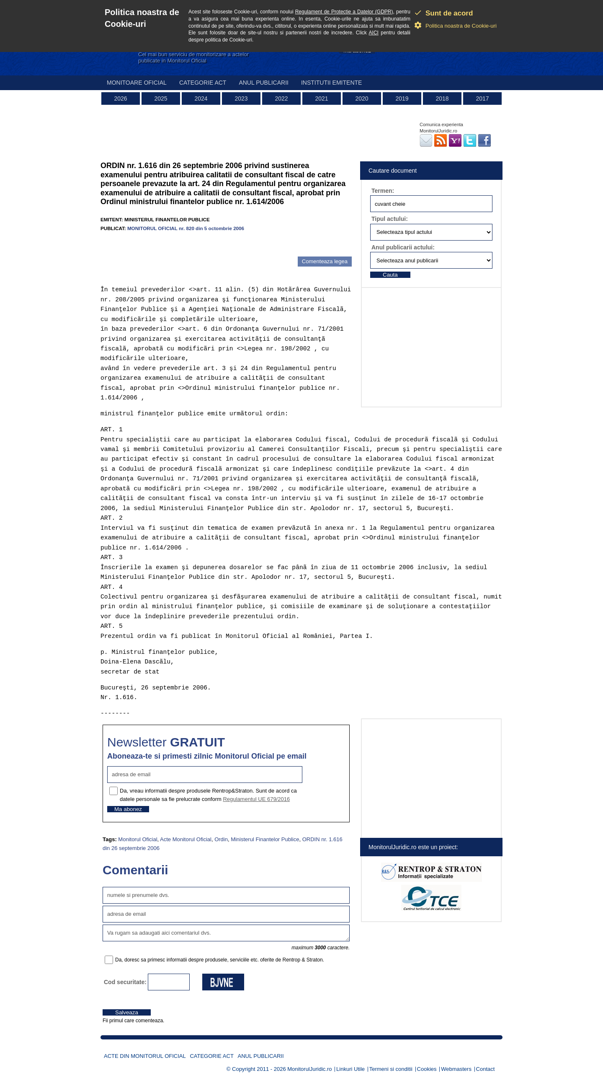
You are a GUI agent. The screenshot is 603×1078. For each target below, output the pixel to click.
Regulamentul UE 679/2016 (256, 799)
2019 (401, 98)
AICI (374, 33)
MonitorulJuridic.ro (309, 1069)
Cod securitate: (125, 982)
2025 (160, 98)
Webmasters (456, 1069)
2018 (442, 98)
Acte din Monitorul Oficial (145, 1056)
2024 (200, 98)
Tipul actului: (389, 218)
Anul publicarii (264, 82)
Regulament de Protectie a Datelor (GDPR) (344, 12)
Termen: (382, 190)
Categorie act (203, 82)
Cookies (427, 1069)
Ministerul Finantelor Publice (265, 839)
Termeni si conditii (390, 1069)
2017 (482, 98)
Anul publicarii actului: (403, 247)
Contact (485, 1069)
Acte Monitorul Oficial (185, 839)
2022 (281, 98)
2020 (361, 98)
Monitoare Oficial (137, 82)
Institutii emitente (331, 82)
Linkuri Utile (350, 1069)
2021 (321, 98)
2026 (120, 98)
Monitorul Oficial (137, 839)
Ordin (221, 839)
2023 (240, 98)
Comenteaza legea (325, 261)
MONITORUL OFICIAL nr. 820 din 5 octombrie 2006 (185, 228)
